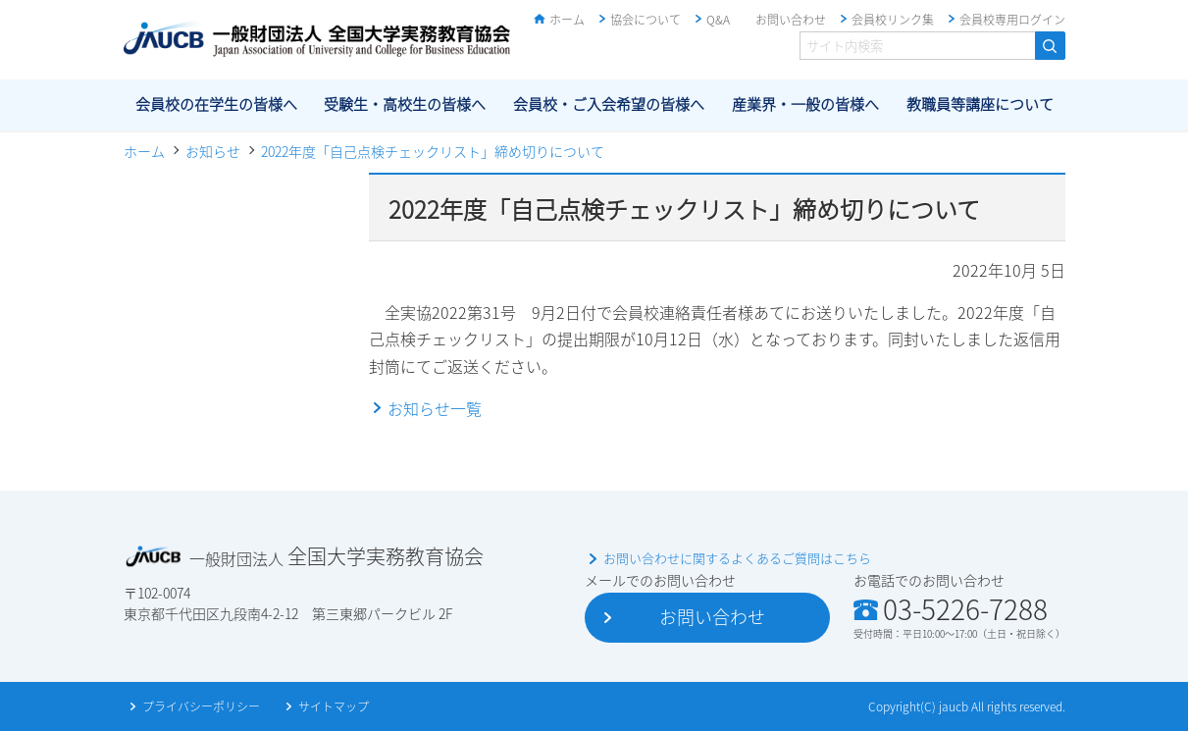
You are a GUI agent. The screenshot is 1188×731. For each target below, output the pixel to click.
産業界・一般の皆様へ (805, 104)
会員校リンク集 (893, 19)
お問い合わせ (790, 19)
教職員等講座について (980, 104)
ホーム (567, 19)
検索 (1050, 45)
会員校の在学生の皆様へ (216, 104)
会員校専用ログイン (1012, 19)
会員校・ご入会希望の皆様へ (608, 104)
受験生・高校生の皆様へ (405, 104)
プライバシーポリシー (201, 706)
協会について (645, 19)
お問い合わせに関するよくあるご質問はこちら (737, 557)
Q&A (718, 19)
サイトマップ (333, 706)
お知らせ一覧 (434, 408)
